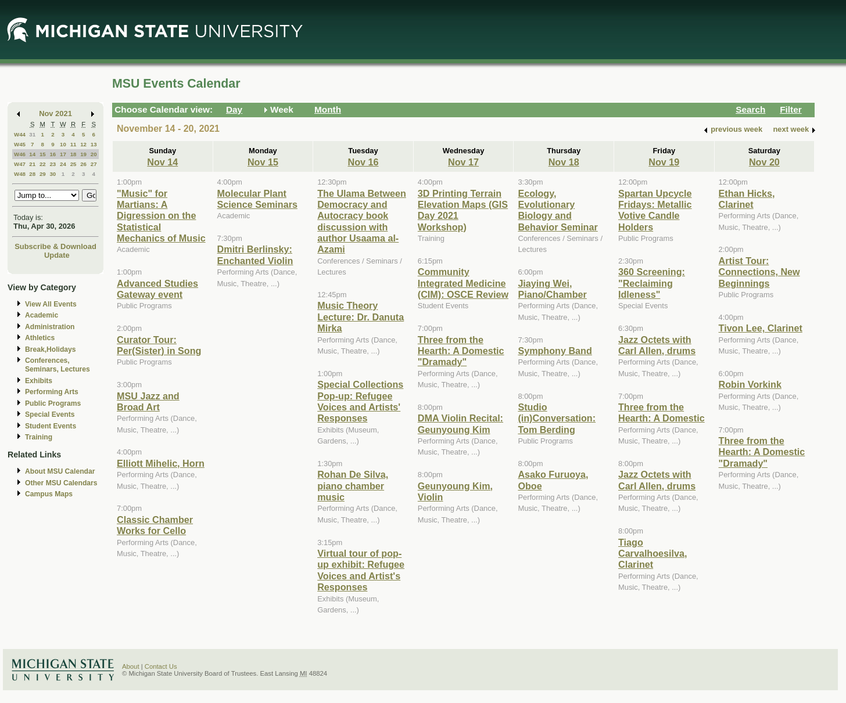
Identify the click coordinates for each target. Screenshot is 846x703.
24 (63, 164)
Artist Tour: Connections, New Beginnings (759, 272)
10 (63, 144)
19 (83, 154)
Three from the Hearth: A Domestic (661, 412)
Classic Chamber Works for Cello (155, 525)
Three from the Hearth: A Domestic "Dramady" (461, 350)
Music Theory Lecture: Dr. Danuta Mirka (360, 316)
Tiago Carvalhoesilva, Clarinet (652, 553)
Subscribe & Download (55, 246)
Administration (49, 327)
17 (63, 154)
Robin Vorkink (750, 384)
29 (43, 174)
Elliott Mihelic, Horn (161, 463)
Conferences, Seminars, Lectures (57, 364)
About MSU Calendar (60, 471)
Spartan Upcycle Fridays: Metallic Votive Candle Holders (655, 210)
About (130, 666)
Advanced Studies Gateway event (157, 289)
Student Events (50, 426)
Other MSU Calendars (61, 483)
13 (94, 144)
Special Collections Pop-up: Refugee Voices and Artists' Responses (360, 401)
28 (32, 174)
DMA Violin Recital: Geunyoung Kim (460, 423)
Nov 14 (162, 162)
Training (38, 437)
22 (43, 164)
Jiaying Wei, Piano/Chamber (552, 289)
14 (32, 154)
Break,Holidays (50, 349)
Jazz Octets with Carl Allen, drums (657, 345)
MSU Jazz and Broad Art (148, 401)
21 (32, 164)
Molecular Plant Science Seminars (257, 199)
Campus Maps (49, 494)
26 (83, 164)
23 (52, 164)
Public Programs (53, 403)
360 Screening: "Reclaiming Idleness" (651, 283)
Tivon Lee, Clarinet (760, 328)
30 (52, 174)
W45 (20, 144)
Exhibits (38, 381)
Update (57, 255)
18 (73, 154)
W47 (20, 164)
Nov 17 (463, 162)
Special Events (49, 414)
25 (73, 164)
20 (94, 154)
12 (83, 144)
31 (32, 134)
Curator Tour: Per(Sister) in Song (159, 345)
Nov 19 (663, 162)
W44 (20, 134)
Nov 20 (764, 162)
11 (73, 144)
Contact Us (161, 666)
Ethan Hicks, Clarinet (747, 199)
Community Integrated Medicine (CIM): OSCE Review (463, 283)
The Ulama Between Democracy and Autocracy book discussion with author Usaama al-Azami (361, 221)
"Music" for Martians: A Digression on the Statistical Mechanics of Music (161, 216)
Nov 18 (564, 162)
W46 (20, 154)
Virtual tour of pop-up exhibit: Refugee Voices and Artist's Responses (360, 570)
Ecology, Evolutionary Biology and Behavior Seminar (557, 210)
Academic (41, 315)
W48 (20, 174)
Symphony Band (555, 350)
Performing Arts (51, 392)
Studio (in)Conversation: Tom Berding (557, 418)
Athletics (40, 338)
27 (94, 164)
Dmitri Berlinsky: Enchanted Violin (255, 254)
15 (43, 154)
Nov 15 (263, 162)
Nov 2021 (55, 113)
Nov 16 (362, 162)
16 (52, 154)
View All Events (51, 304)
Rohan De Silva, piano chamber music (352, 485)
